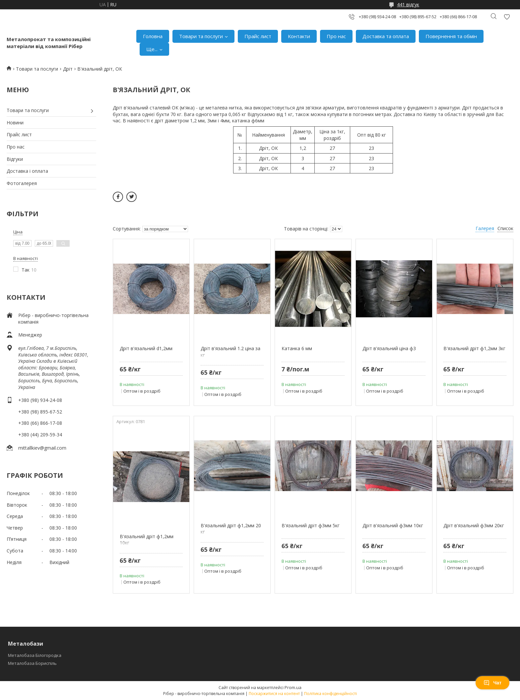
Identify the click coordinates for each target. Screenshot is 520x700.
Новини (15, 122)
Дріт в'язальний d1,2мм (146, 348)
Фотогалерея (22, 183)
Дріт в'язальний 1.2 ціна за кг (230, 351)
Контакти (299, 36)
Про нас (336, 36)
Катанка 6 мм (297, 348)
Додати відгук (506, 17)
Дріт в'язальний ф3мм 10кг (392, 525)
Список (505, 228)
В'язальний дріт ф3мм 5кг (311, 525)
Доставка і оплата (27, 171)
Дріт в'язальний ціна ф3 (389, 348)
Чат (492, 683)
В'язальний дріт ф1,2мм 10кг (146, 539)
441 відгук (408, 4)
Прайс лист (257, 36)
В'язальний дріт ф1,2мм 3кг (474, 348)
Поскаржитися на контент (274, 693)
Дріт (68, 69)
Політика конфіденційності (330, 693)
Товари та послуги (201, 36)
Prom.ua (293, 687)
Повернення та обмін (451, 36)
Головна (152, 36)
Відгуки (15, 159)
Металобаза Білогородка (34, 655)
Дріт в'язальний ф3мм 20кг (473, 525)
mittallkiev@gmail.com (42, 448)
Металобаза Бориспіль (32, 663)
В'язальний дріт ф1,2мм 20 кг (231, 528)
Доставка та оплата (385, 36)
